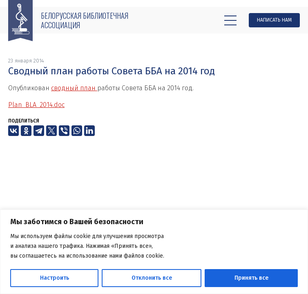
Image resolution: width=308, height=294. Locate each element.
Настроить (54, 277)
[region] (154, 251)
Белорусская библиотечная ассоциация (84, 20)
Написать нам (274, 20)
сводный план (74, 88)
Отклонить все (152, 277)
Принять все (251, 277)
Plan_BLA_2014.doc (36, 105)
